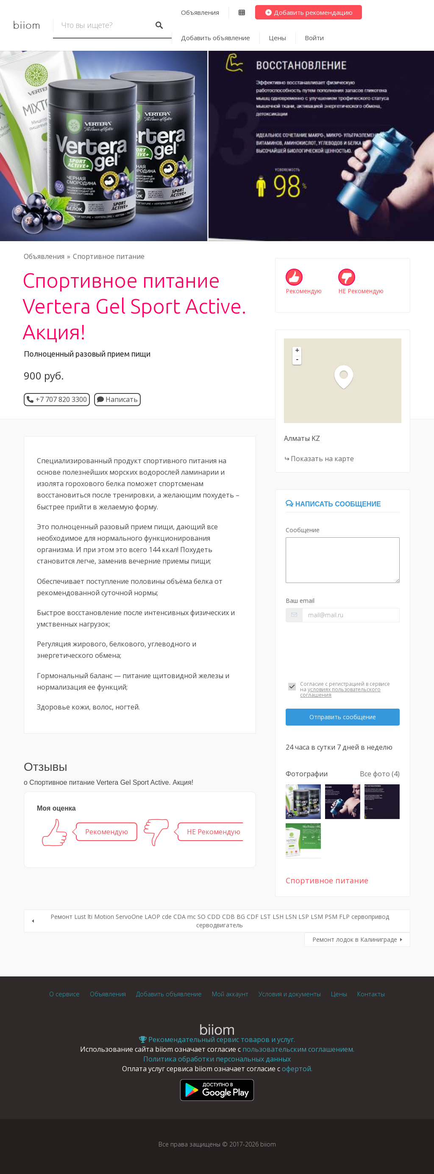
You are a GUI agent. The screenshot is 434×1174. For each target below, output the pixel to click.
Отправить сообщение (342, 717)
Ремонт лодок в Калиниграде (354, 939)
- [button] (297, 360)
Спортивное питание (109, 256)
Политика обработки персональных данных (217, 1059)
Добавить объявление (215, 37)
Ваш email (300, 601)
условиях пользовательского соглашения (340, 692)
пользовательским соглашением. (298, 1049)
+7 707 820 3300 (61, 399)
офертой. (297, 1068)
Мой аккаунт (230, 994)
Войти (314, 37)
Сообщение (303, 530)
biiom (26, 25)
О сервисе (64, 994)
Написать (117, 399)
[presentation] (343, 649)
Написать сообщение (333, 504)
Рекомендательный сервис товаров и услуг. (217, 1039)
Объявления (200, 12)
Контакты (371, 994)
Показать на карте (322, 458)
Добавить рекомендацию (308, 12)
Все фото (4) (380, 773)
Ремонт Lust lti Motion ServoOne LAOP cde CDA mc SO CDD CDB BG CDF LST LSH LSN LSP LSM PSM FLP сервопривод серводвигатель (219, 921)
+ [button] (297, 351)
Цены (277, 37)
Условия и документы (290, 994)
